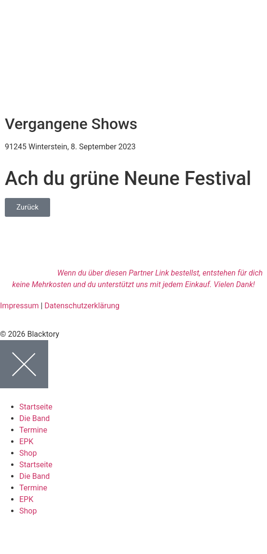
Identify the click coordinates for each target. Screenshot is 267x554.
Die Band (34, 418)
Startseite (36, 406)
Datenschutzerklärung (82, 305)
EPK (26, 441)
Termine (33, 430)
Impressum (19, 305)
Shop (28, 453)
